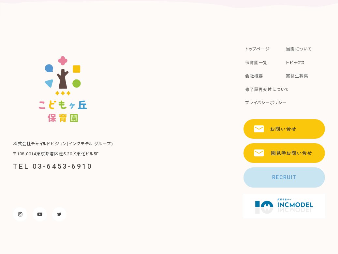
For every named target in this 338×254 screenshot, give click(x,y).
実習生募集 (297, 76)
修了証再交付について (267, 89)
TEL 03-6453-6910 (53, 166)
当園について (299, 49)
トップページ (257, 49)
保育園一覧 (256, 62)
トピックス (295, 62)
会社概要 (254, 76)
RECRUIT (284, 177)
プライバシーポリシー (266, 102)
